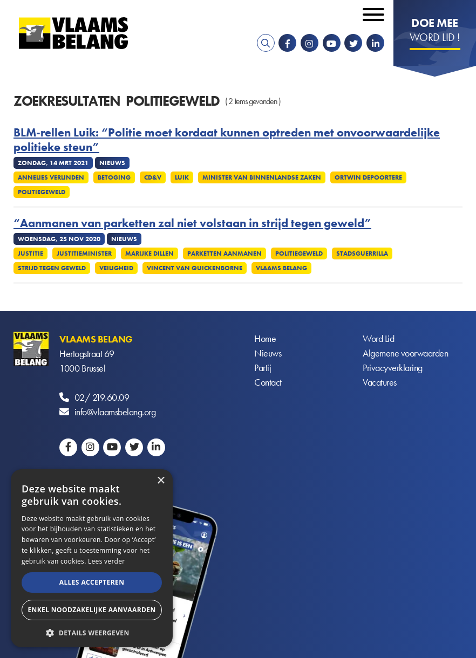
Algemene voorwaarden (405, 353)
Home (265, 339)
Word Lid (378, 339)
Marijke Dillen (149, 253)
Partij (262, 368)
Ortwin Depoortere (368, 177)
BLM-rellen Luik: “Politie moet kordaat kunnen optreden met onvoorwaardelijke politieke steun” (226, 140)
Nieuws (267, 353)
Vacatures (380, 382)
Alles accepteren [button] (92, 582)
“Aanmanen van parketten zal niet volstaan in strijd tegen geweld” (192, 223)
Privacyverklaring (393, 368)
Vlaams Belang (281, 268)
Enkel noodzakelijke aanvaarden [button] (91, 609)
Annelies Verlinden (51, 177)
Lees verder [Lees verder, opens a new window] (106, 561)
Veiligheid (116, 268)
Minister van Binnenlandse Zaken (261, 177)
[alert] (92, 558)
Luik (182, 177)
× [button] (161, 481)
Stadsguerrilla (362, 253)
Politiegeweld (41, 192)
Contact (268, 382)
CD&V (152, 177)
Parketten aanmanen (224, 253)
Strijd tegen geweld (52, 268)
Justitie (30, 253)
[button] (92, 631)
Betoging (114, 177)
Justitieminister (84, 253)
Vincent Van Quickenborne (194, 268)
